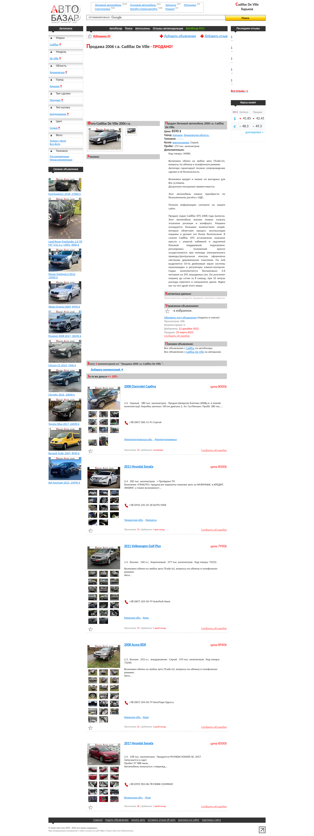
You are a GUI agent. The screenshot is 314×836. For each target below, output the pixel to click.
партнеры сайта (211, 819)
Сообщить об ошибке (177, 335)
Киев (146, 617)
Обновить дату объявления (180, 317)
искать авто (138, 819)
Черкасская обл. (133, 519)
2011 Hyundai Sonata (138, 466)
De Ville (54, 58)
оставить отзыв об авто (161, 819)
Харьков (54, 86)
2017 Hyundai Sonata (138, 743)
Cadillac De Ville (195, 351)
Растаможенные (59, 156)
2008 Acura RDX (135, 645)
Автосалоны (142, 28)
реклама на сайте (188, 819)
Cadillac (54, 44)
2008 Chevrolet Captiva (140, 386)
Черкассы (151, 519)
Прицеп (170, 9)
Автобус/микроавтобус (144, 9)
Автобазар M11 (195, 28)
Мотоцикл (190, 5)
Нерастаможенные (61, 159)
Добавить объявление (180, 36)
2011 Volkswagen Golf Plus (142, 546)
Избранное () (102, 36)
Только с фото (58, 140)
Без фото (55, 144)
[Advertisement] (157, 84)
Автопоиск (65, 28)
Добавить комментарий (107, 369)
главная (97, 819)
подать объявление (117, 819)
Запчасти (170, 5)
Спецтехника (102, 9)
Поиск (128, 28)
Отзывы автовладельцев (168, 28)
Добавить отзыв (216, 36)
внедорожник (58, 114)
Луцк (148, 797)
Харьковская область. (196, 135)
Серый (54, 127)
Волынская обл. (133, 797)
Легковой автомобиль (108, 5)
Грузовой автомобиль (143, 5)
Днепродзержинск (166, 439)
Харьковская (57, 72)
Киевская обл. (132, 617)
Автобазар (115, 28)
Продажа (55, 100)
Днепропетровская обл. (138, 439)
